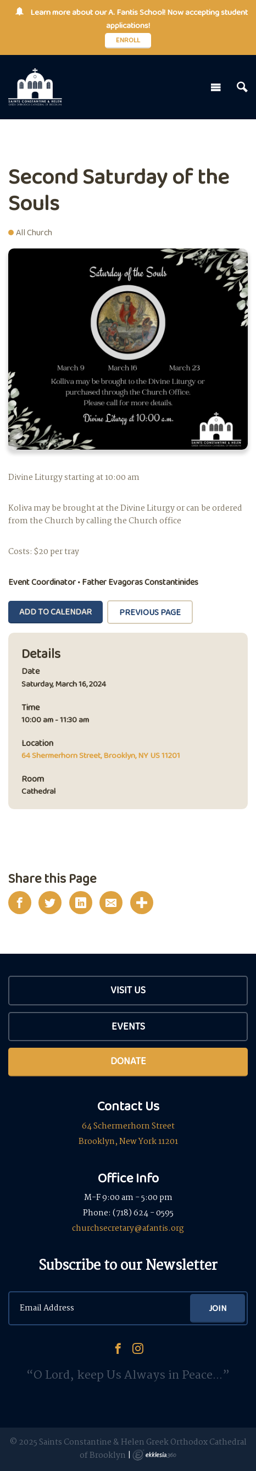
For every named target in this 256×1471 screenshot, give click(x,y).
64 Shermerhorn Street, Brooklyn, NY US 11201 (100, 755)
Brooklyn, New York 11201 (128, 1141)
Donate (128, 1061)
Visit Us (128, 990)
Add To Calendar (55, 611)
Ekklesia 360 (154, 1455)
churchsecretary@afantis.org (128, 1228)
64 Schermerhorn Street (128, 1126)
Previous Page (150, 612)
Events (128, 1026)
